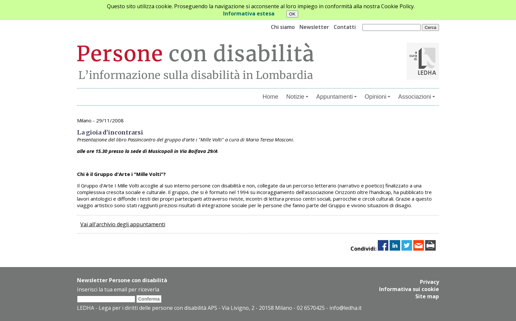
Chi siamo (283, 27)
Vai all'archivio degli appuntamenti (122, 224)
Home (270, 96)
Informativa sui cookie (409, 289)
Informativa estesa (248, 13)
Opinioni (377, 96)
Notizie (297, 96)
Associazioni (416, 96)
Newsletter (314, 27)
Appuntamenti (336, 96)
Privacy (429, 281)
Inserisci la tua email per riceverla (118, 289)
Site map (427, 296)
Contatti (345, 27)
